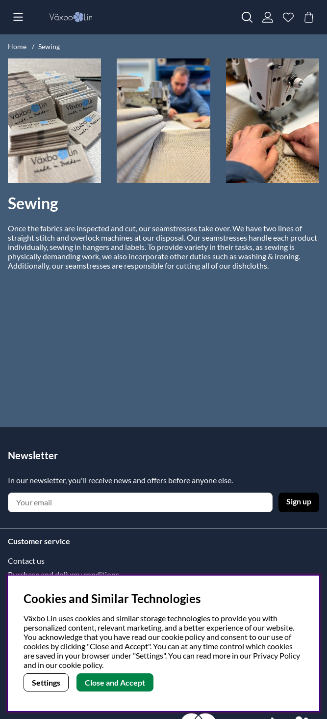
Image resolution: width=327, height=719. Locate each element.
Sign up (298, 501)
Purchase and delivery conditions (63, 574)
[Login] (267, 17)
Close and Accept (115, 682)
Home (17, 46)
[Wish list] (288, 17)
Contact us (26, 560)
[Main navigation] (18, 17)
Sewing (49, 46)
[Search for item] (247, 17)
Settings (46, 682)
